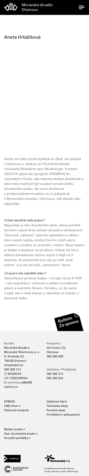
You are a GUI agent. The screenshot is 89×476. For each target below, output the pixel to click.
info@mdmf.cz (13, 365)
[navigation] (82, 7)
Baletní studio (13, 429)
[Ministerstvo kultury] (24, 469)
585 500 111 (12, 369)
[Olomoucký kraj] (64, 458)
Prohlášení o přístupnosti (63, 414)
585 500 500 (55, 356)
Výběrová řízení (57, 401)
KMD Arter (11, 406)
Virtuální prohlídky (16, 438)
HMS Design (72, 471)
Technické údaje (57, 406)
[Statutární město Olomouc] (24, 458)
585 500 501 (55, 378)
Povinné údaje (56, 410)
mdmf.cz (9, 387)
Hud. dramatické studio (19, 433)
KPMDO (9, 401)
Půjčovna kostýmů (16, 410)
